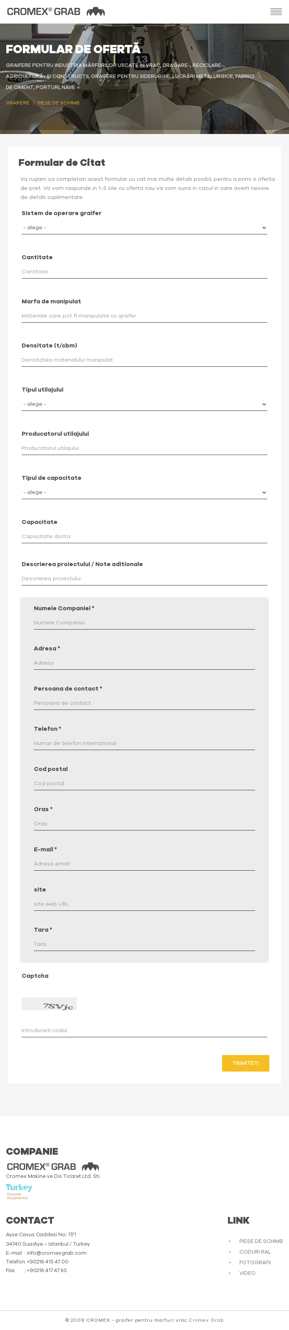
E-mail (45, 850)
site (40, 890)
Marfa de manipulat (51, 302)
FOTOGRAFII (255, 1262)
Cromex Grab (206, 1320)
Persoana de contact (68, 689)
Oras (43, 809)
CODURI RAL (255, 1252)
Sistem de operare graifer (62, 213)
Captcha (35, 976)
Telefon (47, 729)
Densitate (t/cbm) (49, 346)
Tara (43, 930)
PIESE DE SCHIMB (261, 1241)
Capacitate (39, 522)
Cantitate (37, 257)
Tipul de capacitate (52, 478)
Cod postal (51, 769)
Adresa (47, 649)
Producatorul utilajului (55, 434)
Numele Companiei (64, 608)
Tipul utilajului (42, 390)
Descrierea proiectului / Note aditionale (82, 564)
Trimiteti (245, 1063)
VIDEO (247, 1273)
